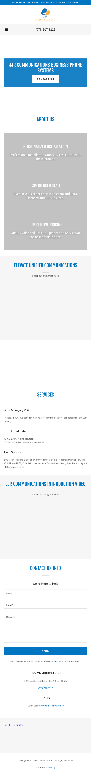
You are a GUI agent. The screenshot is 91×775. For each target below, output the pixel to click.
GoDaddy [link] (51, 767)
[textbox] (45, 593)
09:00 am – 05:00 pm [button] (50, 705)
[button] (7, 30)
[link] (45, 14)
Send (45, 651)
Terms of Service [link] (70, 661)
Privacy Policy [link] (54, 661)
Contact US (45, 78)
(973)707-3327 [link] (45, 29)
